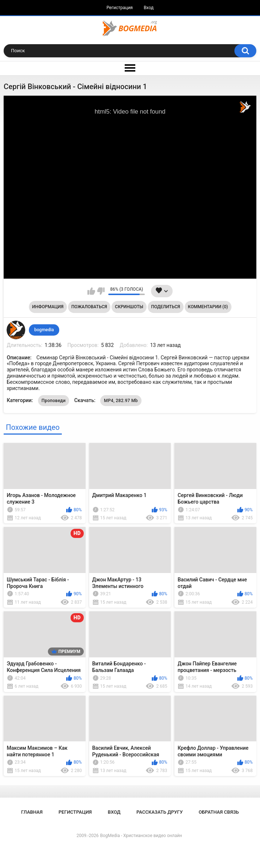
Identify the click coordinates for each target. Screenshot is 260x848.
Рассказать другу (159, 812)
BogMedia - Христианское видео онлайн (141, 835)
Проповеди (54, 400)
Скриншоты (129, 306)
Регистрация (119, 7)
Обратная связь (219, 812)
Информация (48, 306)
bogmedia (44, 329)
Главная (32, 812)
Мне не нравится (101, 291)
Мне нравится (91, 291)
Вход (149, 7)
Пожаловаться (89, 306)
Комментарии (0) (208, 306)
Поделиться (165, 306)
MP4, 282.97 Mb (121, 400)
